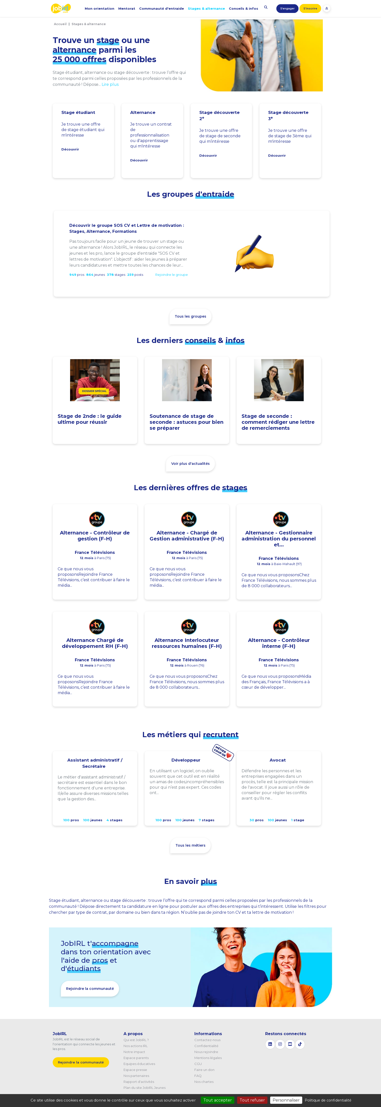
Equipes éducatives (139, 1064)
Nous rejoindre (206, 1052)
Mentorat (126, 8)
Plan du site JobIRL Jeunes (145, 1088)
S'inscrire (310, 8)
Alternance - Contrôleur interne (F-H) (279, 643)
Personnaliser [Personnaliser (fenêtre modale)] (286, 1100)
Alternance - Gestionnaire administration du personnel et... (279, 539)
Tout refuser (252, 1100)
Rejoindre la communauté (90, 988)
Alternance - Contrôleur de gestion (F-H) (95, 536)
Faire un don (204, 1070)
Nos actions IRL (136, 1046)
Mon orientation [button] (99, 8)
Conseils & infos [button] (243, 8)
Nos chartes (203, 1082)
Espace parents (136, 1058)
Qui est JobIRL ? (136, 1040)
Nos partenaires (136, 1076)
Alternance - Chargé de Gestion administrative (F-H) (187, 536)
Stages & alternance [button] (206, 8)
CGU (198, 1064)
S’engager (287, 8)
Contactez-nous (207, 1040)
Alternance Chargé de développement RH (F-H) (95, 643)
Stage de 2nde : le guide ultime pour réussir (90, 419)
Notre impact (134, 1052)
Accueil (60, 24)
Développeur (185, 760)
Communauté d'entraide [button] (161, 8)
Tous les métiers (190, 845)
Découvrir (70, 149)
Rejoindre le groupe (171, 275)
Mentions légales (208, 1058)
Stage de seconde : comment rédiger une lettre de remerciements (278, 422)
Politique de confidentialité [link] (328, 1100)
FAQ (198, 1076)
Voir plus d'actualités (190, 463)
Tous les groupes (190, 316)
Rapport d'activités (139, 1082)
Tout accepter (217, 1100)
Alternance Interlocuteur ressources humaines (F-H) (187, 643)
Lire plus (110, 84)
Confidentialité (206, 1046)
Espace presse (135, 1070)
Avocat (278, 760)
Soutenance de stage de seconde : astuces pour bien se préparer (186, 422)
